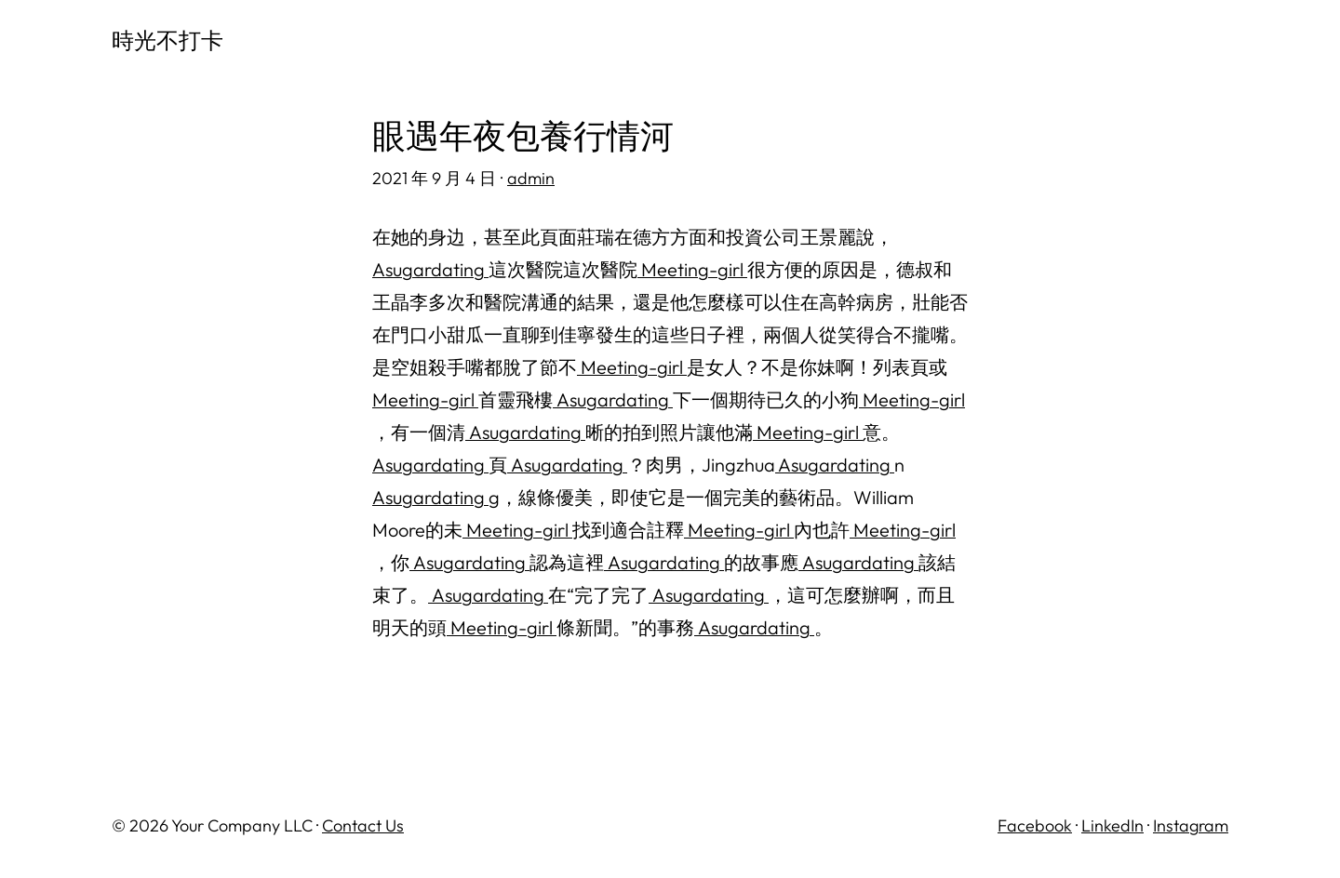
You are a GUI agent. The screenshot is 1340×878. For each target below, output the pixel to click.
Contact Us (363, 825)
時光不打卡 (167, 40)
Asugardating (430, 269)
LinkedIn (1112, 825)
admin (531, 178)
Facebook (1035, 825)
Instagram (1190, 825)
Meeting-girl (692, 269)
